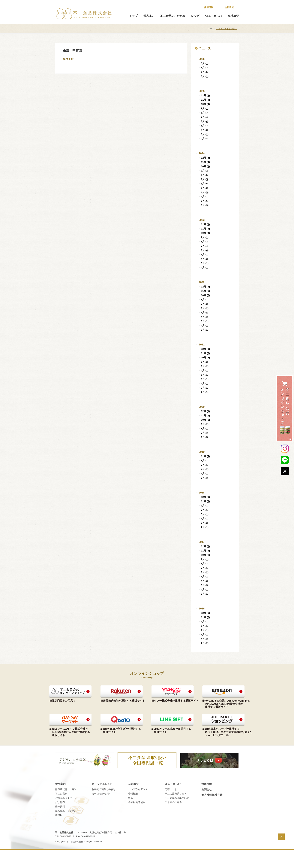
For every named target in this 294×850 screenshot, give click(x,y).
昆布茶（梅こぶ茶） (66, 789)
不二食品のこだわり (172, 15)
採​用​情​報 (208, 7)
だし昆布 (60, 802)
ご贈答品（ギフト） (66, 798)
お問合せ (229, 7)
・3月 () (203, 134)
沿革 (130, 798)
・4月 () (203, 67)
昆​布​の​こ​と (171, 789)
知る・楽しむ (213, 15)
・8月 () (203, 112)
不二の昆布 (61, 793)
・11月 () (204, 99)
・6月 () (203, 121)
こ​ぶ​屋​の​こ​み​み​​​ (173, 802)
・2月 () (203, 72)
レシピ (195, 15)
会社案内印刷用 (136, 802)
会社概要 (233, 15)
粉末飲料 (60, 806)
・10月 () (204, 104)
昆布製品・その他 (65, 810)
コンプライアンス (138, 789)
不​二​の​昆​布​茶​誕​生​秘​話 (177, 798)
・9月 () (203, 108)
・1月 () (203, 76)
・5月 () (203, 63)
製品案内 (148, 15)
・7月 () (203, 117)
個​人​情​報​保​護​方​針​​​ (211, 794)
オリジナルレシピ (102, 783)
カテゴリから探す (101, 793)
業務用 (58, 815)
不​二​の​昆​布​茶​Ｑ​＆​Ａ (176, 793)
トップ (133, 15)
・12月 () (204, 95)
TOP (210, 28)
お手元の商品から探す (104, 789)
